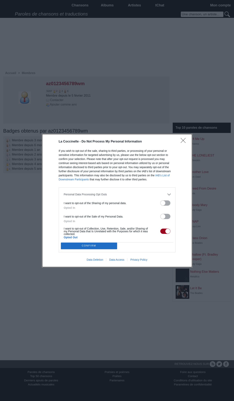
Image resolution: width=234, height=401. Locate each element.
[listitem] (117, 194)
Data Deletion (95, 259)
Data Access (116, 259)
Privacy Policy (138, 259)
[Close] (184, 141)
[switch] (165, 203)
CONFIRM (89, 245)
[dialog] (117, 200)
